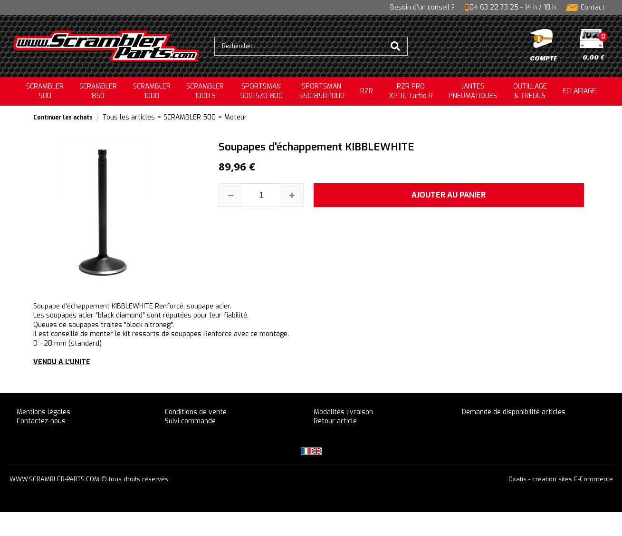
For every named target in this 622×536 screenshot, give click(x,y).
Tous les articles (129, 117)
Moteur (235, 117)
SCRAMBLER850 (98, 91)
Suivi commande (190, 421)
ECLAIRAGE (579, 91)
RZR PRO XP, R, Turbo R (411, 91)
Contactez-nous (41, 421)
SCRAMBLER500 (45, 91)
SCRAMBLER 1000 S (205, 91)
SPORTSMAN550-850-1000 (321, 91)
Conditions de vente (196, 412)
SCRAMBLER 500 (189, 117)
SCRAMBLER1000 (152, 91)
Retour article (335, 421)
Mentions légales (43, 412)
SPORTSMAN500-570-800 (261, 91)
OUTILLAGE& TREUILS (530, 91)
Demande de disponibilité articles (513, 412)
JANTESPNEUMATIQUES (473, 91)
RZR (366, 91)
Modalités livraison (343, 412)
